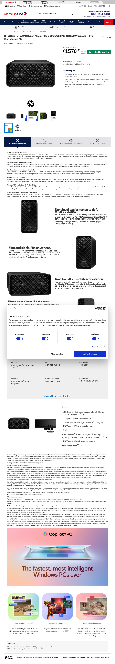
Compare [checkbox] (108, 37)
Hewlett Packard (32, 32)
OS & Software (43, 21)
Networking (15, 22)
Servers (6, 22)
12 (7, 498)
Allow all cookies (90, 354)
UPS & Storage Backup (34, 21)
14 (7, 505)
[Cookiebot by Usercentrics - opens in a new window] (96, 308)
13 (7, 501)
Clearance (108, 22)
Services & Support (62, 21)
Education (90, 22)
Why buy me (70, 71)
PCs (11, 32)
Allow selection (57, 354)
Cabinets (52, 22)
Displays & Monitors (81, 21)
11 (7, 496)
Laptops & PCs (71, 21)
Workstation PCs (19, 32)
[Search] (53, 14)
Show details (97, 347)
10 (7, 494)
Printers (99, 22)
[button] (8, 128)
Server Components (25, 21)
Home (6, 32)
